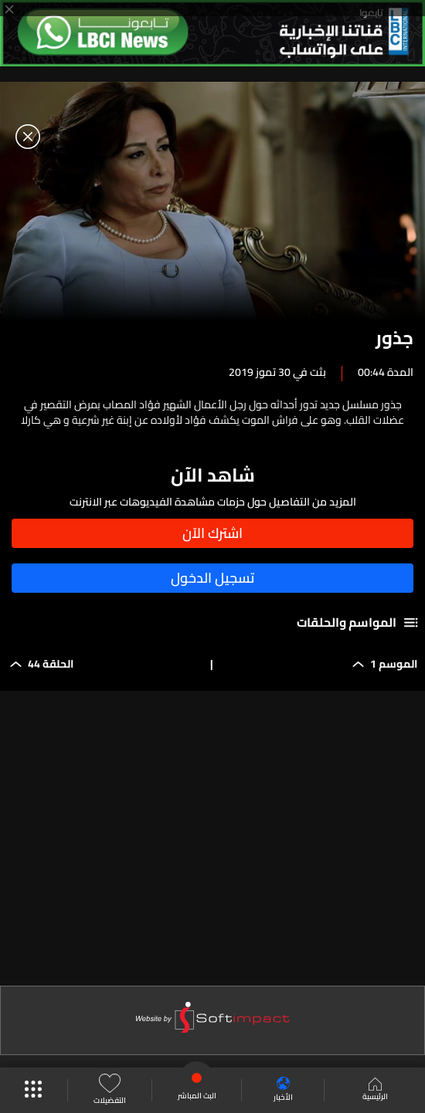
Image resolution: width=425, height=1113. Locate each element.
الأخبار (283, 1090)
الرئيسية (375, 1090)
